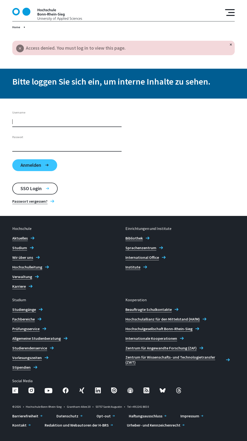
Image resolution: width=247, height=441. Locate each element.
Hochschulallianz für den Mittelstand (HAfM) (162, 319)
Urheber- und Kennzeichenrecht (153, 425)
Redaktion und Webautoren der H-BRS (77, 425)
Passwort (17, 137)
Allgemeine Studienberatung (36, 338)
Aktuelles (20, 238)
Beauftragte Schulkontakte (148, 309)
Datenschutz (67, 416)
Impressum (189, 416)
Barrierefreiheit (25, 416)
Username (18, 112)
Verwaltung (22, 276)
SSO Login (31, 188)
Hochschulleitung (27, 267)
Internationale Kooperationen (151, 338)
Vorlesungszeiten (27, 357)
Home (16, 27)
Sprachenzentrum (140, 247)
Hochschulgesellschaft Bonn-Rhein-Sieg (158, 328)
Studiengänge (24, 309)
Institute (132, 267)
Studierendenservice (29, 348)
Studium (19, 247)
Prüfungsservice (26, 328)
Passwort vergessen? (30, 201)
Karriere (19, 286)
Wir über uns (22, 257)
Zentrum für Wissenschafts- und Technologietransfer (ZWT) (170, 360)
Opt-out (103, 416)
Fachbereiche (23, 319)
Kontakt (19, 425)
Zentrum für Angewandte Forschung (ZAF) (161, 348)
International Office (142, 257)
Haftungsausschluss (145, 416)
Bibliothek (134, 238)
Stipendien (21, 367)
